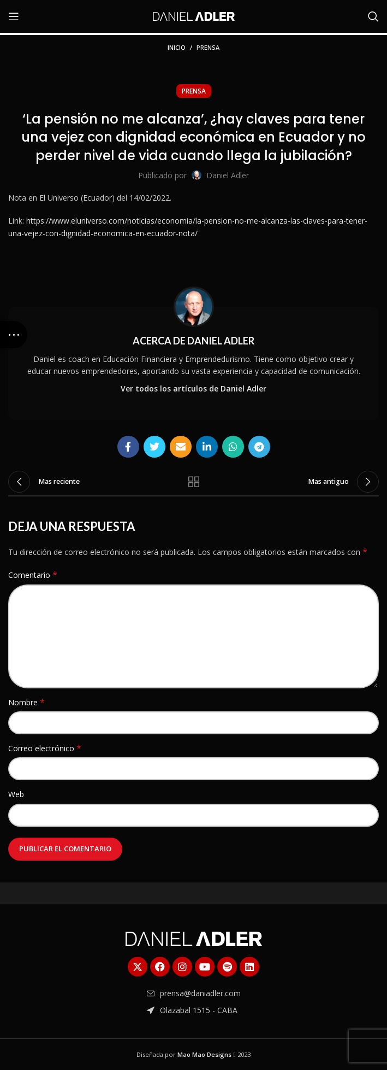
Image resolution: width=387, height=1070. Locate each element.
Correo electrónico (44, 748)
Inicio (177, 47)
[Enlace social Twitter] (154, 447)
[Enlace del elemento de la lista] (194, 993)
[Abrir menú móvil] (14, 16)
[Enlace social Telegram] (259, 447)
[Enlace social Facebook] (128, 447)
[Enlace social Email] (181, 447)
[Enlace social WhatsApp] (233, 447)
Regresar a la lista (193, 482)
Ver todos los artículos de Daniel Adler (193, 388)
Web (16, 794)
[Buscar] (373, 16)
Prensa (208, 47)
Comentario (32, 575)
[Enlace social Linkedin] (207, 447)
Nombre (26, 702)
